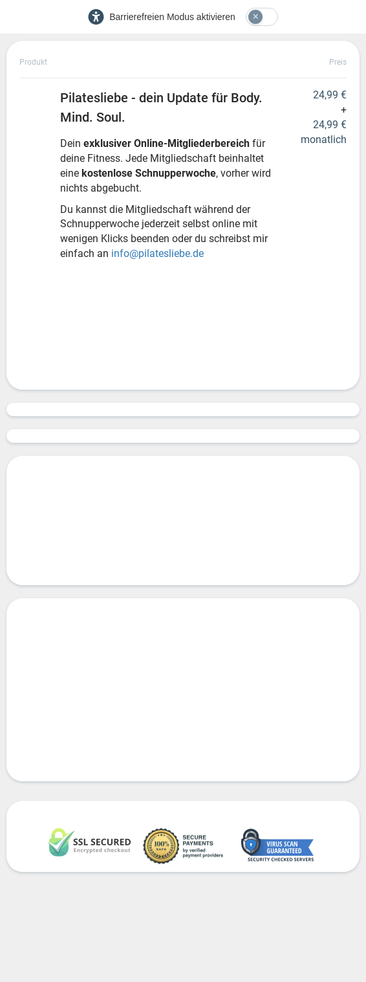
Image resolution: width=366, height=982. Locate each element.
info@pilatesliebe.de (158, 253)
